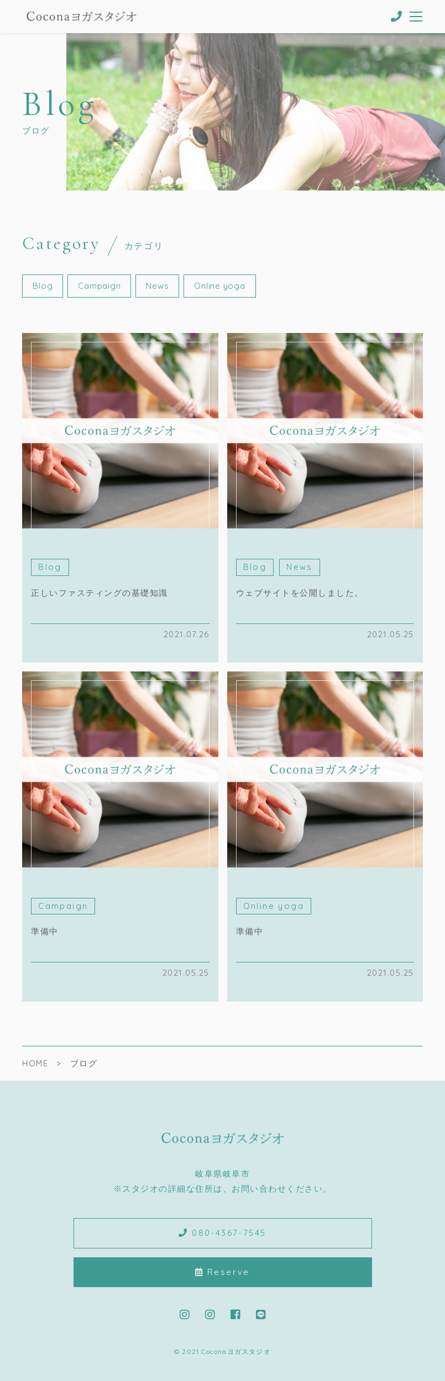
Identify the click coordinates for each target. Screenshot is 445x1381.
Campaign (99, 286)
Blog (43, 286)
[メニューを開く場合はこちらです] (416, 16)
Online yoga (219, 286)
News (157, 286)
